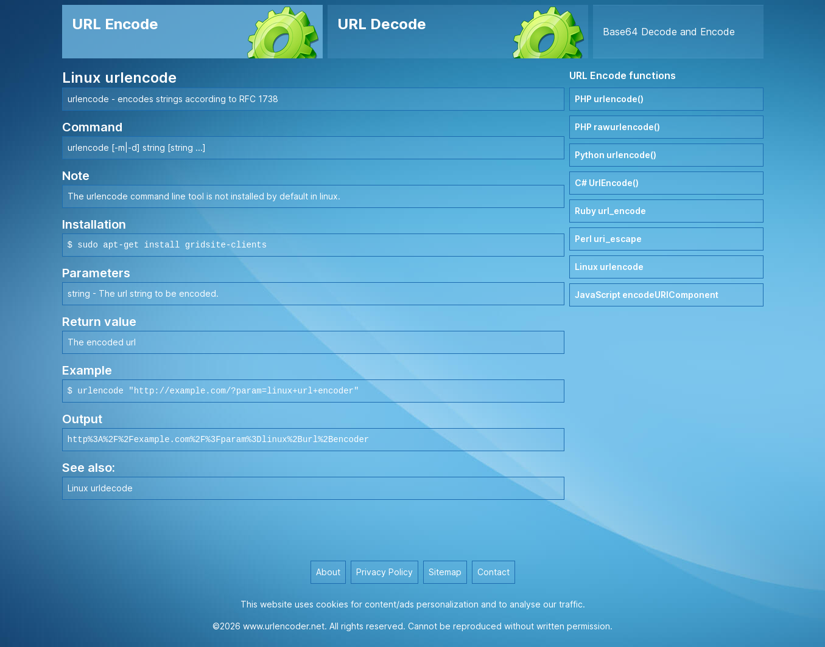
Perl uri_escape (608, 239)
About (328, 572)
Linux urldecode (100, 488)
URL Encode (115, 24)
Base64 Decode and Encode (669, 32)
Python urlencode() (615, 155)
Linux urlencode (609, 266)
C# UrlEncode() (607, 183)
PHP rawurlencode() (617, 127)
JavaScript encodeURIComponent (646, 294)
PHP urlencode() (609, 99)
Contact (493, 572)
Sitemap (445, 572)
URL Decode (381, 24)
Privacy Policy (384, 572)
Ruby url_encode (610, 211)
